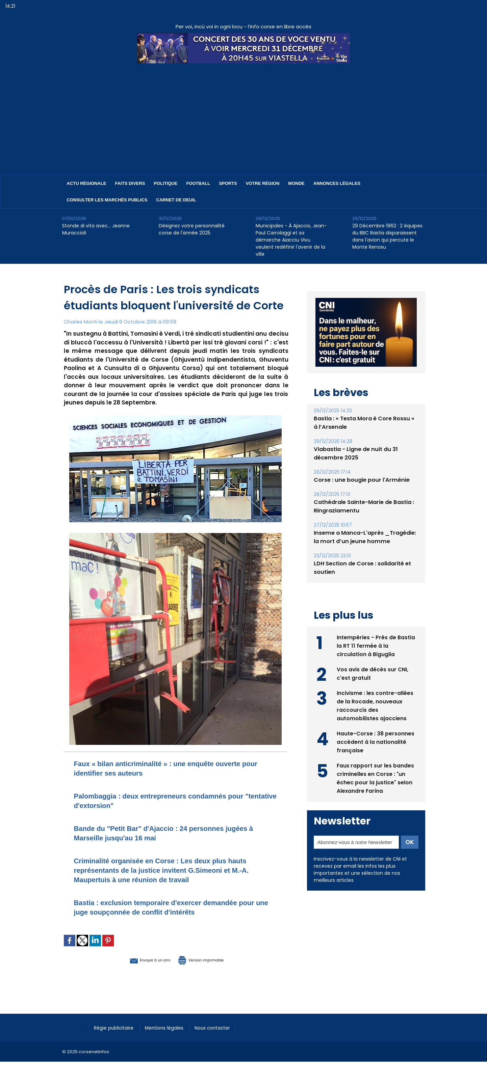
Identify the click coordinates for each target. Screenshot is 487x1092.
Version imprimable (211, 959)
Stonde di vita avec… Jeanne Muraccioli (96, 229)
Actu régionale (86, 183)
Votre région (263, 183)
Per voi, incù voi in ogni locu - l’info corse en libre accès (243, 26)
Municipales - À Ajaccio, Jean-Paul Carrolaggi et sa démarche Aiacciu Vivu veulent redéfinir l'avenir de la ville (291, 239)
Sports (228, 183)
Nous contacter (224, 1027)
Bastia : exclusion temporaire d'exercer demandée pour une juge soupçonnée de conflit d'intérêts (170, 907)
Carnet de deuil (176, 199)
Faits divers (130, 183)
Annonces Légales (336, 183)
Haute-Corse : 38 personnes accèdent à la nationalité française (376, 741)
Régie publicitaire (116, 1027)
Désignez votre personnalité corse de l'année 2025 (192, 229)
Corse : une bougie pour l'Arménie (360, 480)
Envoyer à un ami (138, 959)
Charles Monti (81, 321)
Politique (165, 183)
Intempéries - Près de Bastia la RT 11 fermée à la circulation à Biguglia (376, 645)
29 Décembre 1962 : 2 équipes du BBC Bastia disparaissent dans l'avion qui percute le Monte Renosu (387, 236)
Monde (296, 183)
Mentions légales (171, 1027)
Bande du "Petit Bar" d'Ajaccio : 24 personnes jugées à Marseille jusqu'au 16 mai (163, 832)
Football (198, 183)
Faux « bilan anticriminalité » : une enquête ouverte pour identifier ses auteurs (172, 768)
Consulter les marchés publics (107, 199)
